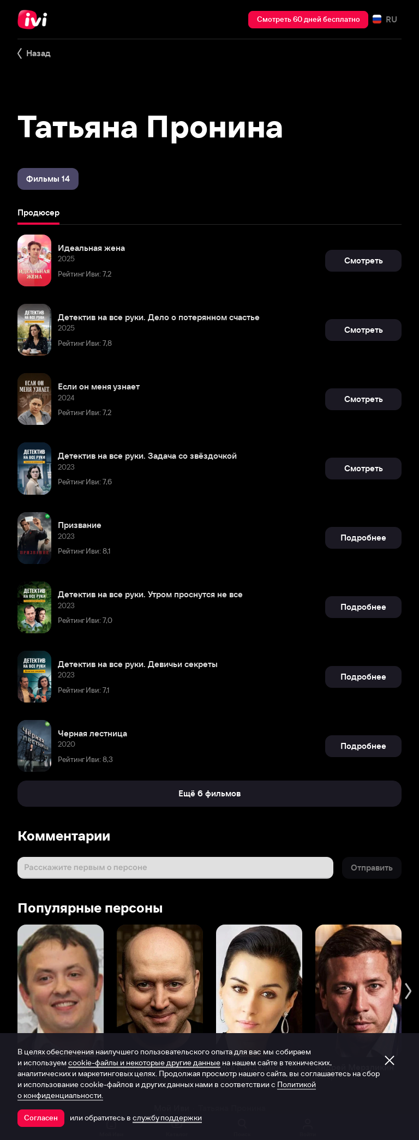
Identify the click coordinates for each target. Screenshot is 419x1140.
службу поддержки (167, 1117)
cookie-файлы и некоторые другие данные (144, 1062)
